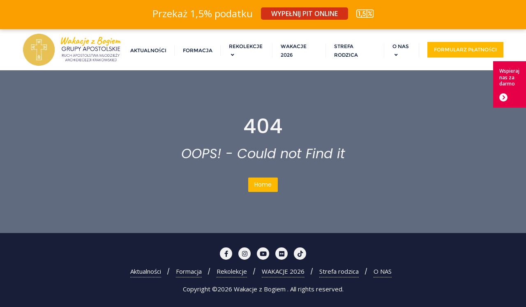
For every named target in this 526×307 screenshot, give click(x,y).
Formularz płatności (465, 49)
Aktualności (145, 271)
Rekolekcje (232, 271)
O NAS (383, 271)
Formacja (189, 271)
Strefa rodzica (339, 271)
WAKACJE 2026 (283, 271)
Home (263, 184)
